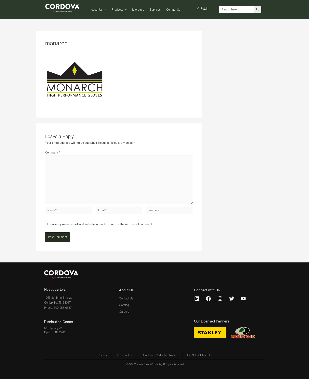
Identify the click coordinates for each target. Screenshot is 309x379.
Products (119, 9)
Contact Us (173, 9)
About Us (98, 9)
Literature (138, 9)
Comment (52, 152)
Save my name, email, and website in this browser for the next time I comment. (101, 224)
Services (155, 9)
